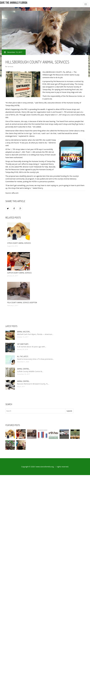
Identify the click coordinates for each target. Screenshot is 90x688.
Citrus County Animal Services (19, 243)
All (55, 467)
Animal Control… (23, 369)
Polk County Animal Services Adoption (22, 302)
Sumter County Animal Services (19, 273)
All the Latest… (23, 356)
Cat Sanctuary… (23, 344)
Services (10, 66)
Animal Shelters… (24, 332)
